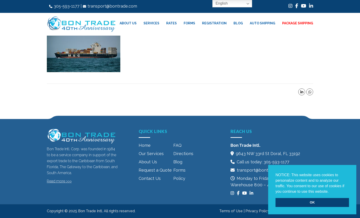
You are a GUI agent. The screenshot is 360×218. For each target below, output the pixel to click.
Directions (183, 153)
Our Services (151, 153)
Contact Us (150, 178)
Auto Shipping (262, 23)
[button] (330, 192)
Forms (189, 23)
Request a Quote (155, 170)
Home (145, 145)
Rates (171, 23)
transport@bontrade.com (112, 6)
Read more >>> (59, 181)
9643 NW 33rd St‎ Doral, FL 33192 (268, 153)
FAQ (177, 145)
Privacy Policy (257, 211)
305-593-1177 (66, 6)
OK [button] (312, 202)
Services (151, 23)
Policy (179, 178)
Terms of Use (231, 211)
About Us (128, 23)
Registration (214, 23)
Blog (238, 23)
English (218, 3)
